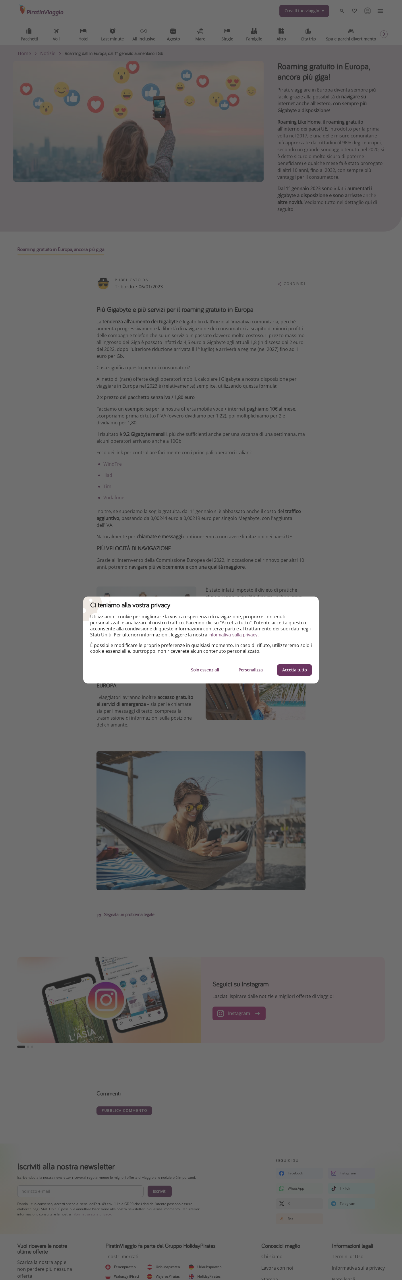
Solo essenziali (205, 670)
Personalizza (251, 670)
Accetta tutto (294, 670)
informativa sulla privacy (233, 634)
